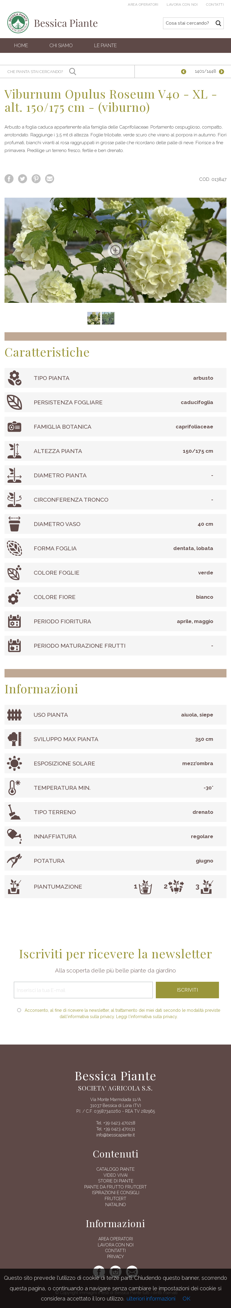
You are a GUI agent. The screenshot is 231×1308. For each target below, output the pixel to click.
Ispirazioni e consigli (115, 1192)
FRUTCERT (115, 1198)
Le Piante (105, 45)
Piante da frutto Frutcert (115, 1187)
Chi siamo (61, 45)
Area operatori (143, 4)
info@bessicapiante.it (115, 1135)
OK (186, 1298)
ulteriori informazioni (151, 1298)
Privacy (115, 1256)
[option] (115, 250)
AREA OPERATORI (115, 1239)
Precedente (186, 71)
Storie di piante (115, 1181)
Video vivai (115, 1175)
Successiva (221, 71)
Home (21, 45)
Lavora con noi (182, 4)
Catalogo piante (115, 1169)
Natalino (115, 1204)
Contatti (215, 4)
